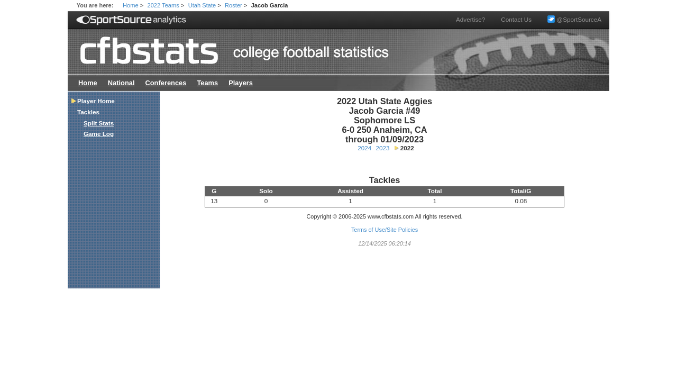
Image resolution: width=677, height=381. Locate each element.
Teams (207, 83)
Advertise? (470, 19)
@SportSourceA (574, 19)
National (121, 83)
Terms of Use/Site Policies (384, 229)
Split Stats (99, 123)
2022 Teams (163, 5)
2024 (364, 147)
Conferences (165, 83)
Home (131, 5)
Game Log (99, 133)
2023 (383, 147)
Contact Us (516, 19)
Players (240, 83)
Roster (233, 5)
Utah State (202, 5)
